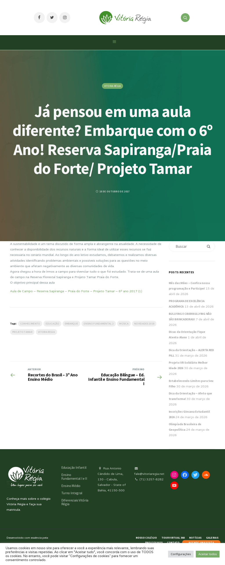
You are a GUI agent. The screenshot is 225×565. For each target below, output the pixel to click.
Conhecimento (30, 323)
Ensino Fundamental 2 (99, 323)
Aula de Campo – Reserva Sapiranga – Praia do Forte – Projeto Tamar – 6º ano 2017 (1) (76, 291)
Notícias (195, 537)
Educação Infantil (74, 467)
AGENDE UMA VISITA (201, 542)
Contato (173, 542)
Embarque (71, 323)
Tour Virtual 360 (173, 537)
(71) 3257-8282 (148, 479)
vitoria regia (46, 332)
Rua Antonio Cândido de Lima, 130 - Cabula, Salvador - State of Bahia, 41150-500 (112, 479)
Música (124, 323)
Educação (52, 323)
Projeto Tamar (22, 332)
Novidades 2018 (144, 323)
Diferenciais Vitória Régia (75, 502)
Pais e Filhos (154, 542)
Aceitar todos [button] (207, 554)
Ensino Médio (70, 485)
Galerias (212, 537)
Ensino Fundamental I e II (74, 476)
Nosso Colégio (146, 537)
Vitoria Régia (112, 85)
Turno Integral (72, 493)
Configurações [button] (181, 554)
